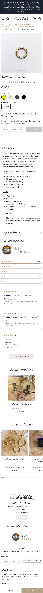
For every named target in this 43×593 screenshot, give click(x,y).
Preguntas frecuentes (12, 232)
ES (21, 517)
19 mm (6, 106)
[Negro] (23, 97)
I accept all (32, 590)
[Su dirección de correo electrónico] (12, 561)
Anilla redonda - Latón (14, 459)
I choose (11, 590)
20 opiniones (30, 82)
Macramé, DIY (9, 27)
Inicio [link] (3, 24)
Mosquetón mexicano (21, 404)
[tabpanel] (21, 187)
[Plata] (10, 97)
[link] (34, 18)
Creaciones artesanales (21, 24)
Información (7, 148)
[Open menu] (3, 18)
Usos (9, 24)
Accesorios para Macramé (25, 27)
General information (17, 526)
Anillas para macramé (11, 29)
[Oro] (3, 97)
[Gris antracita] (17, 97)
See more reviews (21, 356)
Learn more (6, 583)
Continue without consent (30, 560)
